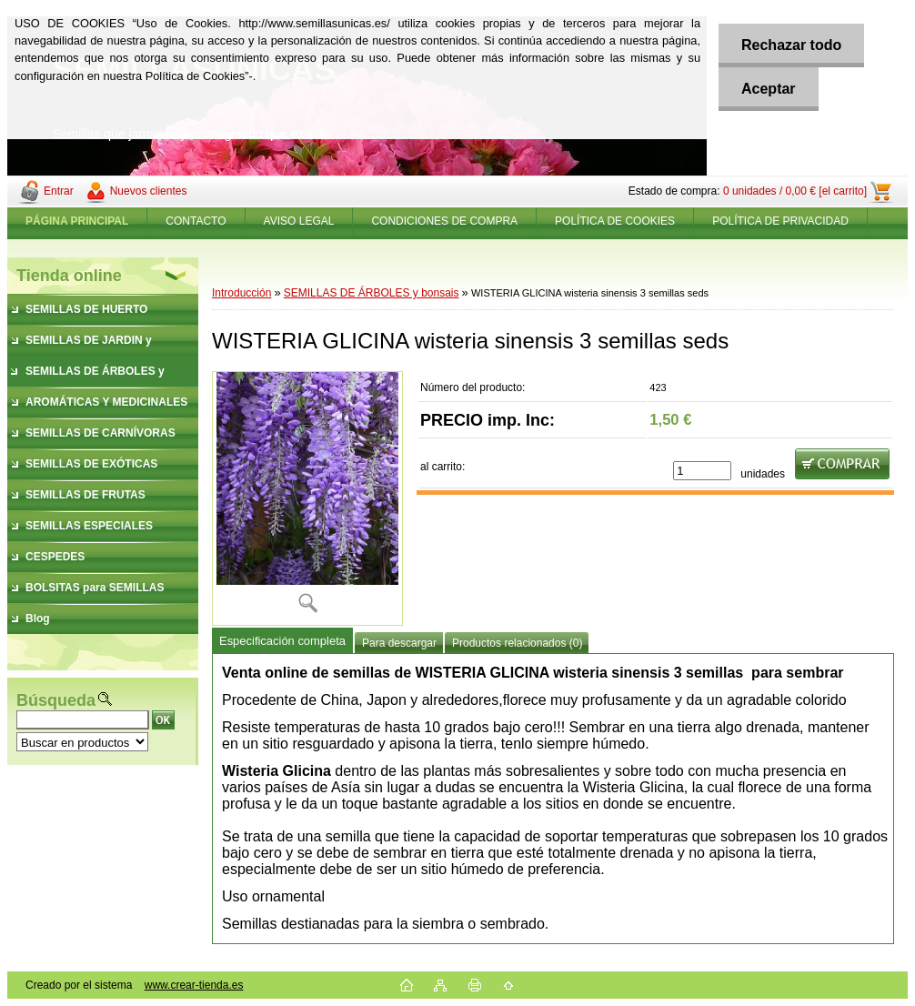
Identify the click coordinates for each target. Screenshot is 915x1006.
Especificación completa (282, 641)
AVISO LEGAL (299, 221)
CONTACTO (196, 221)
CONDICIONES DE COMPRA (444, 221)
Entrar (59, 191)
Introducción (241, 293)
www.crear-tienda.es (194, 985)
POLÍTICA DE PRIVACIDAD (780, 221)
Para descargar (399, 643)
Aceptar (768, 88)
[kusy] (702, 470)
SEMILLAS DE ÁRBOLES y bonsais (371, 293)
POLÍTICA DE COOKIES (615, 221)
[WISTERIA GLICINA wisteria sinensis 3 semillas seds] (307, 498)
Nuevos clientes (148, 191)
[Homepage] (77, 221)
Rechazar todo (791, 45)
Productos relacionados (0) (517, 643)
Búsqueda (56, 700)
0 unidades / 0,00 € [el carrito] (795, 191)
